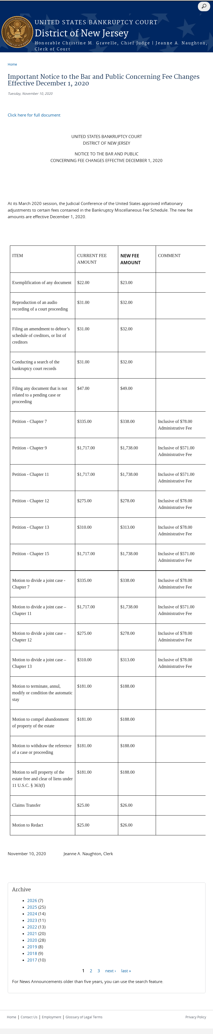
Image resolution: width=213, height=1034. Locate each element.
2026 (32, 900)
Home (12, 64)
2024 (32, 913)
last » (126, 970)
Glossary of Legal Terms (84, 1017)
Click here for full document (34, 115)
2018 (32, 953)
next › (110, 970)
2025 (32, 907)
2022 (32, 927)
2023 (32, 920)
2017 (32, 960)
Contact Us (29, 1017)
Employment (51, 1017)
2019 (32, 946)
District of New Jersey (81, 33)
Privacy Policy (195, 1017)
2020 (32, 940)
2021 (32, 933)
